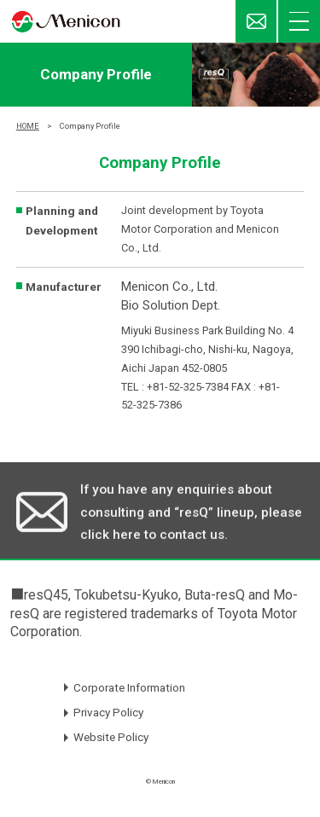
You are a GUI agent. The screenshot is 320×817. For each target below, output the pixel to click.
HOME (27, 125)
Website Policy (110, 737)
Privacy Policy (108, 712)
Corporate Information (129, 687)
